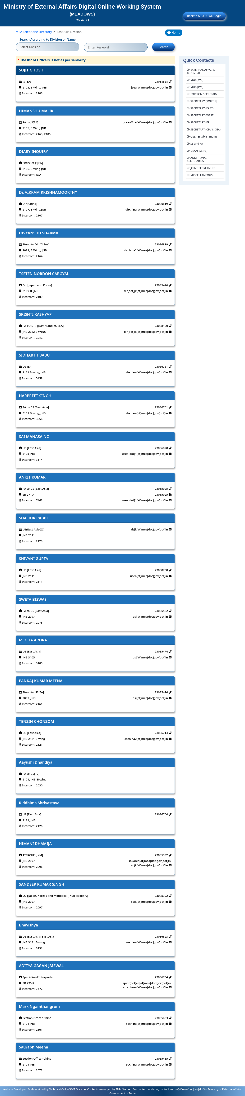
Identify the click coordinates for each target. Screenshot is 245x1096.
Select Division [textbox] (30, 47)
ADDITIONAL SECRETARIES (197, 159)
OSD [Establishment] (202, 136)
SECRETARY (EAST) (200, 108)
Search (163, 47)
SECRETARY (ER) (198, 122)
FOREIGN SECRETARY (202, 94)
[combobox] (47, 45)
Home (173, 32)
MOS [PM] (195, 87)
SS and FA (195, 143)
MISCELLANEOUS (200, 175)
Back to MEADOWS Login (204, 16)
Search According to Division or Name (48, 39)
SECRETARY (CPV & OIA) (203, 129)
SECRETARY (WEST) (200, 115)
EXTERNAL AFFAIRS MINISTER (201, 71)
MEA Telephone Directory (34, 32)
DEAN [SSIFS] (197, 150)
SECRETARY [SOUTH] (202, 101)
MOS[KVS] (195, 80)
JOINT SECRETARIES (201, 168)
